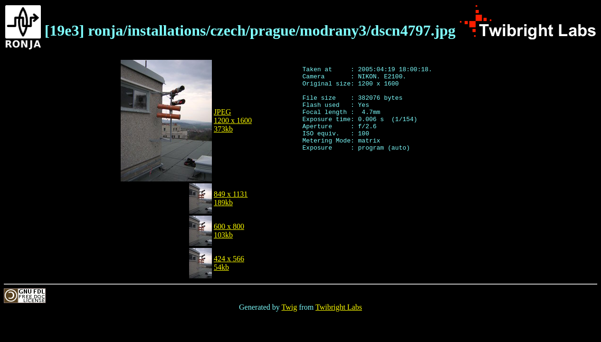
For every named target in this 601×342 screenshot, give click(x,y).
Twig (289, 307)
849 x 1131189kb (231, 198)
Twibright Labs (338, 307)
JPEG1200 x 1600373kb (233, 120)
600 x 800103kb (229, 230)
